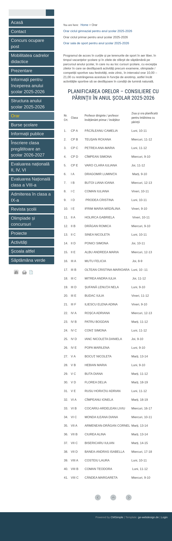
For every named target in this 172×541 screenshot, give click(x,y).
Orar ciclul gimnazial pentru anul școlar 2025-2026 (97, 31)
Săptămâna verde (28, 260)
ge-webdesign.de (148, 517)
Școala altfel (23, 251)
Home (84, 24)
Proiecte (19, 233)
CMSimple (117, 517)
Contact (18, 31)
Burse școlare (24, 124)
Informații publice (27, 133)
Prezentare (21, 70)
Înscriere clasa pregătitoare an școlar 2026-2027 (28, 148)
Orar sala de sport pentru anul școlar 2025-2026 (96, 43)
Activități (19, 242)
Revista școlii (23, 209)
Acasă (17, 22)
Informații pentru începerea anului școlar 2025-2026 (28, 85)
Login (164, 517)
